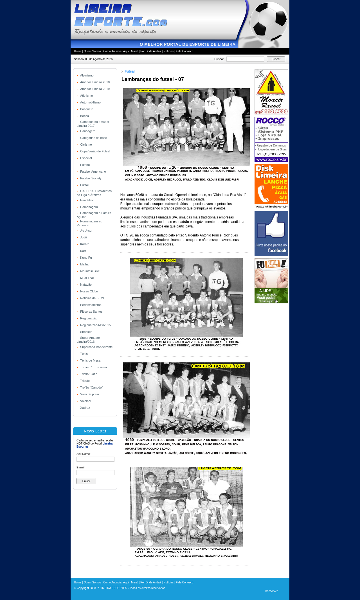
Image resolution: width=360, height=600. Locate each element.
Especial (86, 158)
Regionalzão (88, 318)
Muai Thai (87, 277)
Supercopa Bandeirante (96, 347)
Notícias (168, 51)
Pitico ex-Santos (91, 311)
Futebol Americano (93, 171)
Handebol (86, 200)
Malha (84, 264)
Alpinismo (87, 75)
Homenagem (89, 207)
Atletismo (86, 95)
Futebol (85, 164)
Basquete (86, 109)
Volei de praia (89, 394)
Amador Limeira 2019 (95, 89)
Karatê (84, 244)
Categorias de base (93, 137)
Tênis (84, 353)
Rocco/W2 (271, 591)
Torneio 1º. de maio (93, 367)
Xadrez (85, 407)
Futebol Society (91, 178)
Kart (83, 250)
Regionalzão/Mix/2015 (95, 325)
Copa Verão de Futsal (95, 151)
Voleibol (85, 401)
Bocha (84, 116)
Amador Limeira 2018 (95, 82)
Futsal (84, 185)
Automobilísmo (90, 102)
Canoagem (87, 131)
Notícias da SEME (92, 298)
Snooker (86, 331)
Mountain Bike (90, 271)
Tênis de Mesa (90, 360)
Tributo (85, 380)
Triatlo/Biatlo (88, 374)
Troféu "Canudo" (91, 387)
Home (78, 51)
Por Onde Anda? (150, 51)
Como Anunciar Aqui (116, 51)
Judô (83, 237)
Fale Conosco (184, 51)
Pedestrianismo (91, 304)
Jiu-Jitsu (85, 230)
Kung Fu (86, 257)
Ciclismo (86, 144)
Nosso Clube (89, 291)
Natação (86, 284)
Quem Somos (92, 51)
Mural (134, 51)
